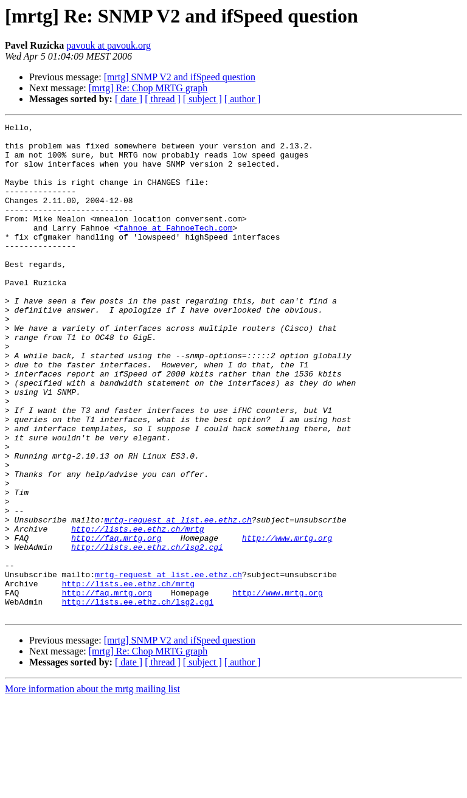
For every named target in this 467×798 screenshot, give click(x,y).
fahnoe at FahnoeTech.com (175, 249)
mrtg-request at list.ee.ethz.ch (178, 599)
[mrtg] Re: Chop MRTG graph (148, 88)
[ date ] (128, 99)
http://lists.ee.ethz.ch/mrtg (137, 610)
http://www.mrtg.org (287, 621)
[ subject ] (202, 99)
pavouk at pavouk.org (108, 45)
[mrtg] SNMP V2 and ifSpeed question (179, 77)
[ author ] (242, 99)
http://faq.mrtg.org (116, 621)
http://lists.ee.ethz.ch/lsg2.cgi (147, 632)
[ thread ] (163, 99)
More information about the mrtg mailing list (92, 787)
